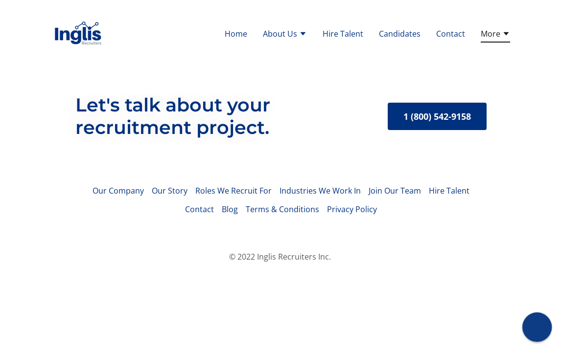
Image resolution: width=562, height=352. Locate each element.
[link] (77, 32)
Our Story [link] (169, 190)
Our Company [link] (118, 190)
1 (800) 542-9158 (437, 116)
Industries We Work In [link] (320, 190)
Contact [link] (450, 33)
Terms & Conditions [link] (282, 209)
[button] (285, 35)
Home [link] (236, 33)
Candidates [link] (400, 33)
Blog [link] (230, 209)
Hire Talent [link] (343, 33)
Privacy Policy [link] (352, 209)
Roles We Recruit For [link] (233, 190)
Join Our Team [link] (395, 190)
